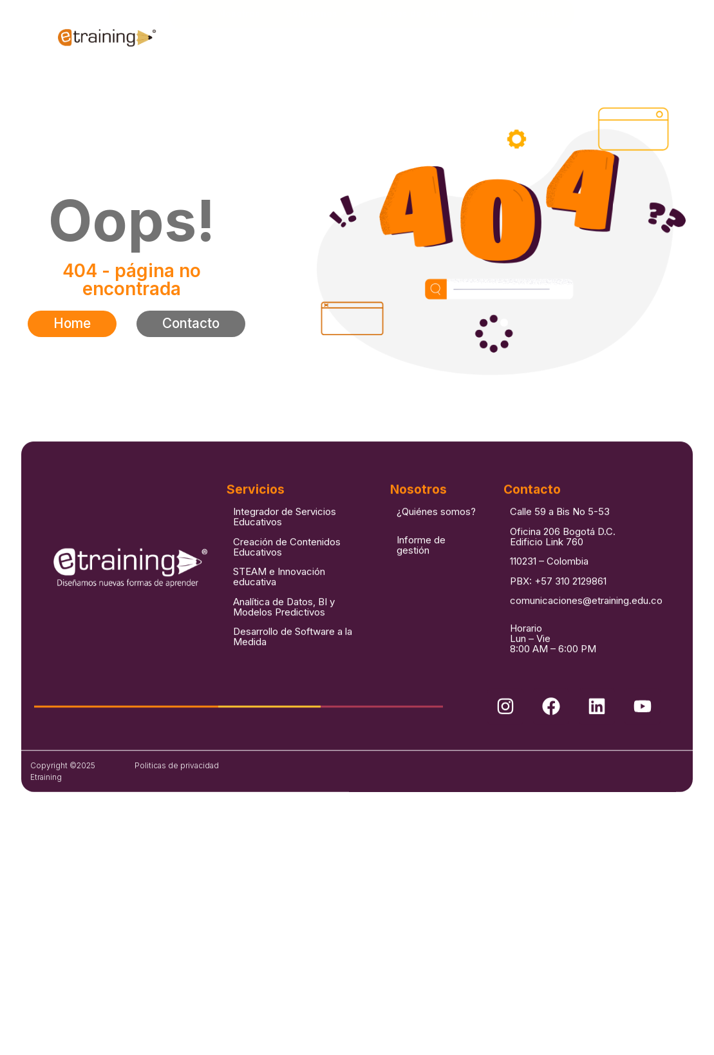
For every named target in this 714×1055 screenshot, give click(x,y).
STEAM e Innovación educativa (279, 647)
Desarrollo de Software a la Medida (292, 707)
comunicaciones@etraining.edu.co (586, 671)
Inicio (192, 37)
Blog (483, 36)
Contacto (539, 36)
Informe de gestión (421, 616)
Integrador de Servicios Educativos (284, 588)
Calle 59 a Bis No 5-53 (560, 583)
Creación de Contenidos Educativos (287, 617)
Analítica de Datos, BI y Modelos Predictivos (284, 677)
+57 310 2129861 (570, 652)
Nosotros (239, 36)
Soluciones (319, 37)
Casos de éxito (413, 36)
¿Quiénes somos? (436, 583)
